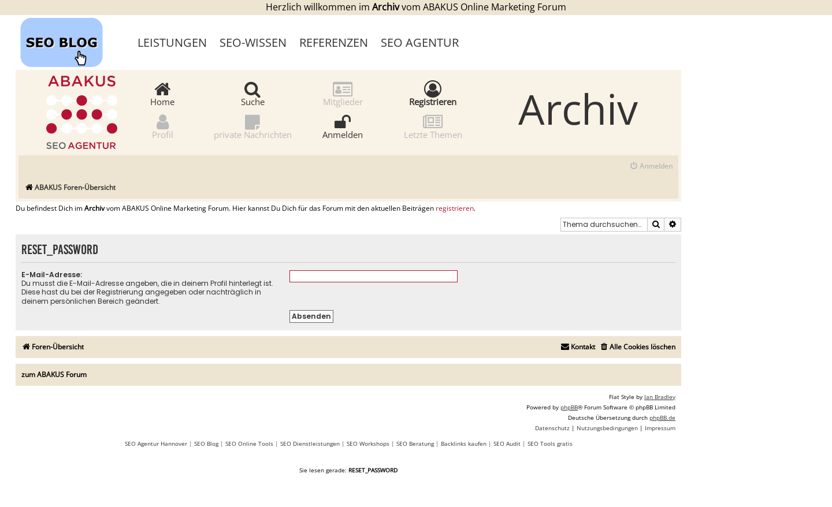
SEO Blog (206, 443)
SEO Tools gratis (550, 443)
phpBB (569, 407)
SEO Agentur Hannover (156, 443)
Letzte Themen (433, 126)
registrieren (455, 208)
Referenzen (333, 42)
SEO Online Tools (249, 443)
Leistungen (172, 42)
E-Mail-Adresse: (51, 274)
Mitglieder (343, 93)
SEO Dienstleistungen (310, 443)
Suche (253, 93)
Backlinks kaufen (463, 443)
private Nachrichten (253, 126)
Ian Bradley (659, 397)
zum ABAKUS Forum (54, 374)
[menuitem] (651, 166)
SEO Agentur (420, 42)
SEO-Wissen (253, 42)
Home (162, 93)
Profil (162, 126)
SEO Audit (507, 443)
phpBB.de (662, 417)
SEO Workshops (368, 443)
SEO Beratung (415, 443)
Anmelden (342, 126)
